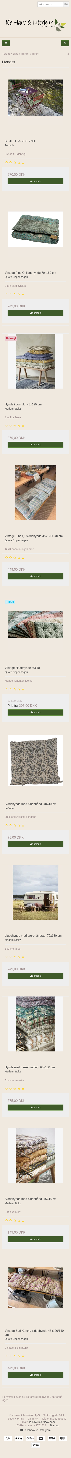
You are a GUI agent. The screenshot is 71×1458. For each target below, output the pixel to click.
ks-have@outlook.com (42, 1421)
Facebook (27, 1430)
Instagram (43, 1430)
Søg (66, 4)
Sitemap (54, 1425)
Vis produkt (35, 181)
